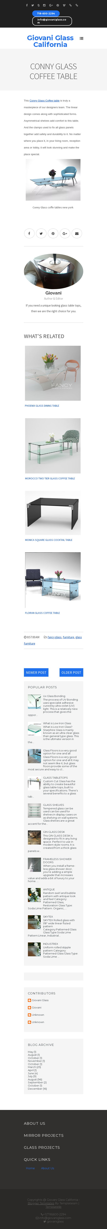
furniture (68, 637)
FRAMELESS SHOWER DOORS (57, 860)
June (31, 1073)
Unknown (38, 1014)
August (32, 1054)
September (35, 1082)
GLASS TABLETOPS (55, 777)
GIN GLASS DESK (54, 831)
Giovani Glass (40, 1000)
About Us (47, 1168)
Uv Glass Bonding (54, 696)
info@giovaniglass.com (51, 21)
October (33, 1057)
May (30, 1051)
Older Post (71, 672)
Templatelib (53, 1207)
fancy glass (55, 637)
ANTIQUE (49, 889)
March (32, 1067)
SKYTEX (48, 916)
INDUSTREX (50, 943)
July (30, 1076)
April (31, 1070)
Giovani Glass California (50, 41)
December (35, 1088)
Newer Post (36, 672)
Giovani (36, 1007)
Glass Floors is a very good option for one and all (60, 752)
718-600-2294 (46, 13)
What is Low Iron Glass (57, 723)
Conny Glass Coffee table (44, 100)
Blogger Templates (41, 1203)
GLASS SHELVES (53, 804)
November (35, 1060)
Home (30, 1168)
